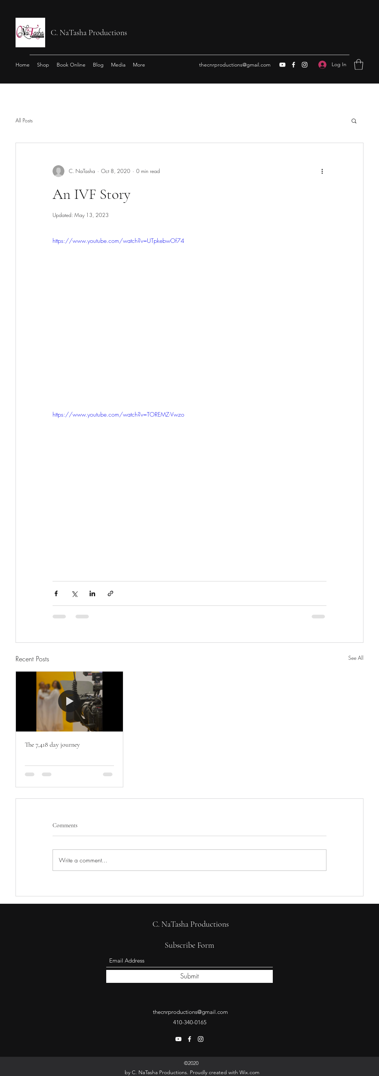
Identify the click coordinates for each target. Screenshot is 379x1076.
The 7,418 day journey (52, 744)
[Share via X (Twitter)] (74, 593)
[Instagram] (304, 64)
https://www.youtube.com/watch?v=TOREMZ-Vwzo (118, 414)
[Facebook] (293, 64)
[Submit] (189, 976)
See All (355, 657)
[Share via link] (110, 593)
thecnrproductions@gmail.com (235, 64)
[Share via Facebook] (56, 593)
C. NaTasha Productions (89, 32)
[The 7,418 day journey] (69, 702)
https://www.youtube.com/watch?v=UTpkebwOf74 (118, 241)
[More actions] (322, 171)
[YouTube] (282, 64)
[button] (358, 64)
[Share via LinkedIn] (92, 593)
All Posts (24, 120)
